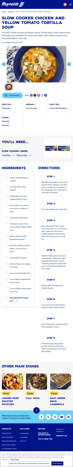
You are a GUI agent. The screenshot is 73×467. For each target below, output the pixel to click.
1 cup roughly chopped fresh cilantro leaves (20, 280)
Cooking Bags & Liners (9, 448)
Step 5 (51, 280)
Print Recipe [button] (12, 96)
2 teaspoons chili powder (19, 218)
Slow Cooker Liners (15, 152)
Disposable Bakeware (9, 441)
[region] (36, 459)
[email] (42, 96)
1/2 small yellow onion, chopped (18, 188)
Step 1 (51, 176)
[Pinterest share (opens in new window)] (38, 96)
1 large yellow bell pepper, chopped (19, 179)
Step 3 (51, 220)
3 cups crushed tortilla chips (20, 273)
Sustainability (24, 433)
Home (4, 11)
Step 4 (51, 250)
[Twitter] (35, 96)
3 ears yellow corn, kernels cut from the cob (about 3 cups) (19, 208)
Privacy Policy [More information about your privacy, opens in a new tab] (15, 459)
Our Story (23, 441)
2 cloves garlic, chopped (18, 258)
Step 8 (51, 338)
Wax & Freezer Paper (9, 445)
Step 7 (51, 318)
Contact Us (61, 436)
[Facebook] (31, 96)
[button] (65, 4)
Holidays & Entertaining (44, 434)
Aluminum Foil (6, 433)
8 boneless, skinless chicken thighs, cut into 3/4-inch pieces (20, 248)
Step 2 (51, 203)
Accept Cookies (57, 463)
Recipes (10, 11)
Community (24, 437)
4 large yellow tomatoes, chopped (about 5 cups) (18, 197)
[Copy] (45, 96)
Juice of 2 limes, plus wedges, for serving (20, 265)
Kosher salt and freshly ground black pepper (18, 237)
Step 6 (51, 299)
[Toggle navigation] (70, 4)
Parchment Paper (7, 437)
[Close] (70, 454)
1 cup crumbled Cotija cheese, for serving (21, 290)
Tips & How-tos (45, 439)
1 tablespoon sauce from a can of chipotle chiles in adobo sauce (21, 227)
